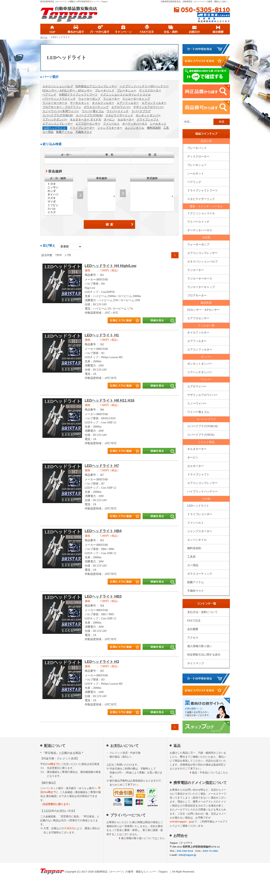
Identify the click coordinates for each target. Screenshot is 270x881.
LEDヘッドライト (55, 128)
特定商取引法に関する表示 (203, 654)
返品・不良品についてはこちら (210, 772)
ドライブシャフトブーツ (202, 190)
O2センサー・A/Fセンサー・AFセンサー (67, 90)
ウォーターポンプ (89, 98)
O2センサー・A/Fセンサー (203, 309)
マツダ (58, 201)
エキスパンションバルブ (57, 86)
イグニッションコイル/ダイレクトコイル (125, 94)
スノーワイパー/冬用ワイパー (60, 111)
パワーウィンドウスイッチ (59, 98)
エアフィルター (197, 341)
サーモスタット (79, 102)
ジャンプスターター (109, 127)
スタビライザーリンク (119, 115)
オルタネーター (197, 449)
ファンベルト (111, 123)
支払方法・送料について (202, 612)
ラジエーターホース (54, 102)
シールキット (158, 123)
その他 (206, 498)
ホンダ (58, 191)
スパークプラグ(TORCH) (57, 115)
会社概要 (192, 629)
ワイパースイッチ (117, 111)
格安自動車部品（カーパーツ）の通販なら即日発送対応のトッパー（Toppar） (74, 1)
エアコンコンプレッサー (57, 123)
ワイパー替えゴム (93, 111)
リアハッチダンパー (54, 119)
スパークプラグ (141, 111)
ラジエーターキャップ (136, 98)
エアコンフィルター (154, 102)
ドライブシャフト (148, 119)
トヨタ (58, 184)
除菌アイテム (64, 132)
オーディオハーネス (134, 123)
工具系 (191, 556)
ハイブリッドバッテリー (202, 491)
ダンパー (206, 356)
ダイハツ (58, 194)
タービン (109, 119)
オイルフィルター (103, 102)
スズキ (58, 198)
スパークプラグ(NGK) (89, 115)
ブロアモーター (197, 295)
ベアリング (49, 94)
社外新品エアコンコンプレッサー (96, 86)
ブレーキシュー (126, 90)
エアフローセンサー (87, 123)
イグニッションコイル (201, 213)
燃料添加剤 (154, 127)
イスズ (58, 212)
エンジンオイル (134, 127)
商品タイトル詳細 (109, 295)
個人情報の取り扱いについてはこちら (143, 838)
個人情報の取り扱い (199, 646)
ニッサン (58, 187)
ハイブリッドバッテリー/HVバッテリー (144, 86)
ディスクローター (150, 90)
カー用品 (48, 132)
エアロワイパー (121, 107)
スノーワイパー (197, 403)
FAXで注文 (194, 620)
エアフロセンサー (198, 318)
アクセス (192, 637)
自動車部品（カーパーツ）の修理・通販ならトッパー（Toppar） (132, 871)
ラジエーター (111, 98)
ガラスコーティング (96, 107)
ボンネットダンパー (148, 115)
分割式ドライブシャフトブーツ (78, 94)
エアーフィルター (128, 102)
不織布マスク (83, 132)
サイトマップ (195, 663)
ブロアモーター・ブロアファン (61, 107)
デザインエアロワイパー (148, 107)
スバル (58, 209)
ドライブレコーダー (82, 127)
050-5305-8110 (202, 10)
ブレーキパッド (104, 90)
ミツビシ (58, 205)
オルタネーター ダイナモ (85, 119)
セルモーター (126, 119)
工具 (166, 127)
